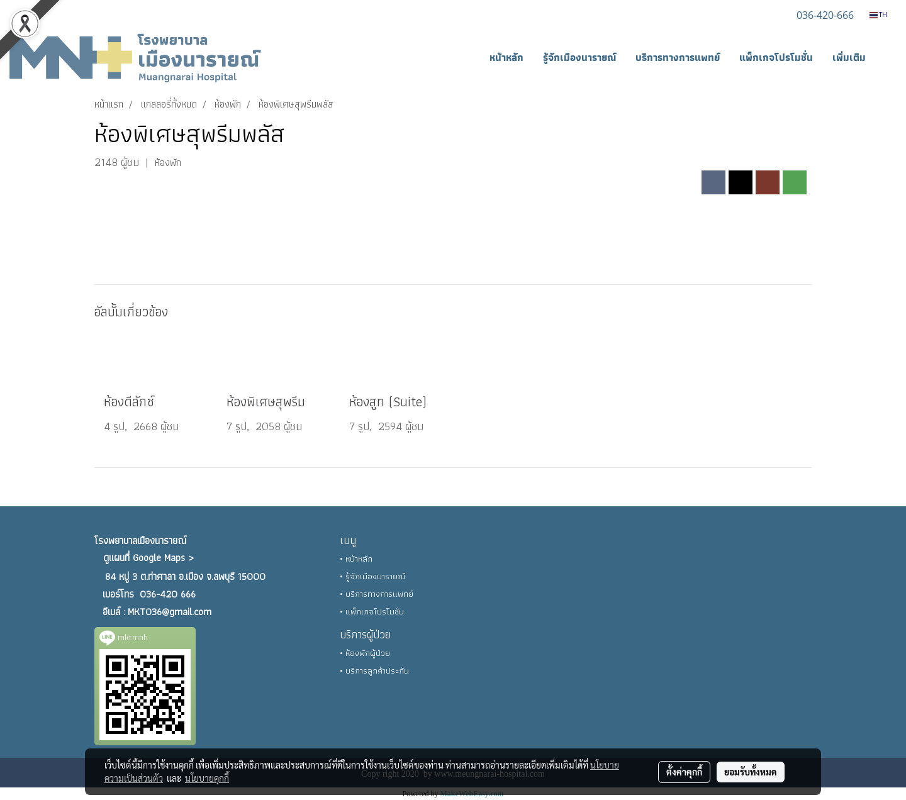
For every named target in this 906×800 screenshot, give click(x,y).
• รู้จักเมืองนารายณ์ (372, 576)
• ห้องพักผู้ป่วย (365, 653)
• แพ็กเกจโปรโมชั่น (372, 611)
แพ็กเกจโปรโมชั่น (776, 57)
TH (878, 14)
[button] (886, 58)
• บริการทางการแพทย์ (376, 594)
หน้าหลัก (506, 57)
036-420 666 (168, 594)
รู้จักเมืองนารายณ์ (579, 57)
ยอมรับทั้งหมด (750, 771)
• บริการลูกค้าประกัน (374, 670)
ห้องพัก (168, 162)
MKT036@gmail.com (169, 611)
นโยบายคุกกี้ (207, 778)
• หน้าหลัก (356, 558)
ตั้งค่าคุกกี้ (684, 771)
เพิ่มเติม (849, 57)
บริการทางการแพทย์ (677, 57)
